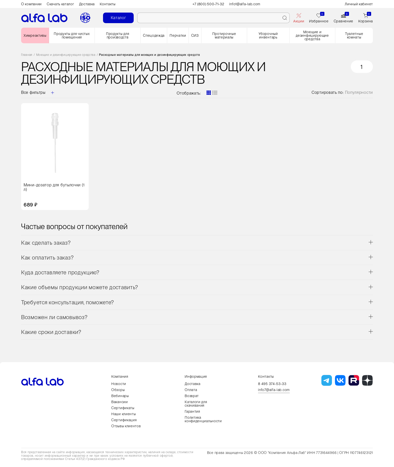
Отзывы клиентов (126, 426)
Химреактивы (35, 35)
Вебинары (120, 396)
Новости (118, 384)
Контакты (108, 4)
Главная (26, 55)
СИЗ (195, 35)
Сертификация (124, 420)
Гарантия (192, 411)
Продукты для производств (117, 35)
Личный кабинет (359, 4)
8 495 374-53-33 (272, 384)
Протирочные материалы (224, 35)
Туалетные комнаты (354, 35)
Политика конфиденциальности (203, 419)
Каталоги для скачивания (196, 403)
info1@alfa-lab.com (245, 4)
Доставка (87, 4)
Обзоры (118, 390)
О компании (31, 4)
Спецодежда (154, 35)
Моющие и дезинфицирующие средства (312, 35)
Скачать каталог (60, 4)
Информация (196, 376)
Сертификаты (122, 408)
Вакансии (119, 402)
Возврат (192, 396)
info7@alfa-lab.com (274, 390)
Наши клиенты (123, 414)
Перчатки (178, 35)
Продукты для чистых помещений (72, 35)
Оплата (191, 390)
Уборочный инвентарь (268, 35)
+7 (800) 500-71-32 (208, 4)
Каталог (118, 17)
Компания (119, 376)
